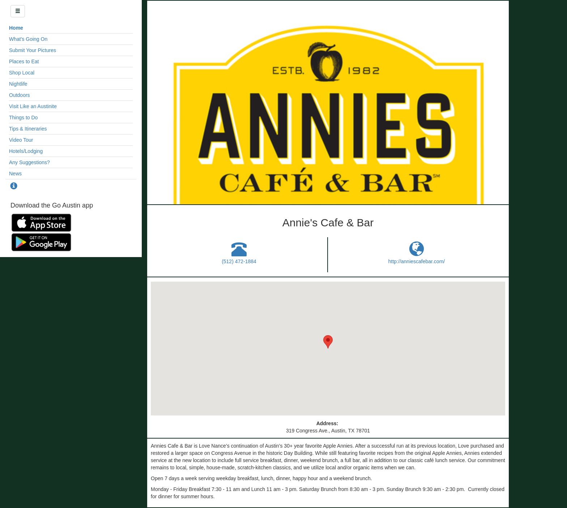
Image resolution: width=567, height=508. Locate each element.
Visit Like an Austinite (33, 106)
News (15, 173)
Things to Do (23, 117)
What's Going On (28, 39)
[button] (328, 342)
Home (16, 28)
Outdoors (19, 95)
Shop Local (21, 73)
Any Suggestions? (29, 162)
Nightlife (18, 84)
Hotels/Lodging (26, 151)
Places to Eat (24, 61)
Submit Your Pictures (32, 50)
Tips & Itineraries (28, 129)
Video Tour (21, 140)
